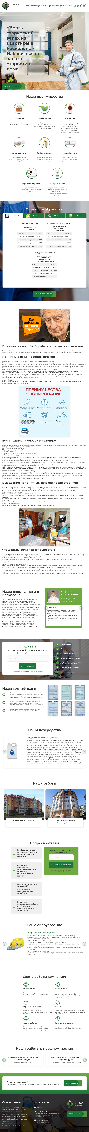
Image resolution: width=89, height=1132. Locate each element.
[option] (63, 608)
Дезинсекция (31, 5)
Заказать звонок (71, 1083)
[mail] (43, 1120)
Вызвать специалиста (13, 86)
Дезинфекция (43, 5)
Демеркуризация (66, 5)
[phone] (83, 6)
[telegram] (75, 6)
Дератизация (54, 5)
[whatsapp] (78, 6)
